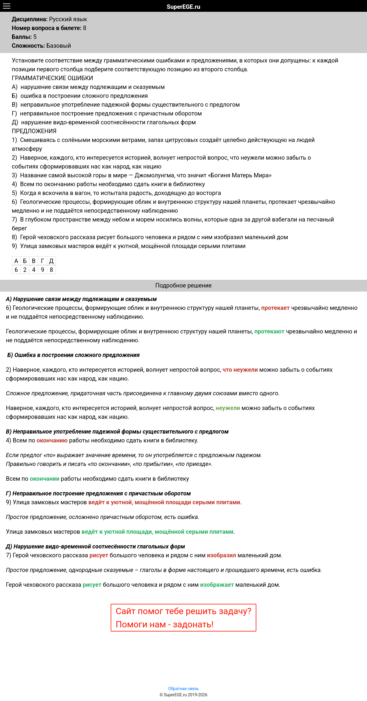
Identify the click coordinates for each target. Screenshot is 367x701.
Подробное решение (183, 285)
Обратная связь (183, 688)
